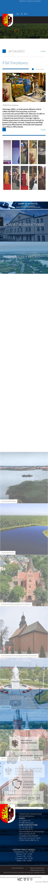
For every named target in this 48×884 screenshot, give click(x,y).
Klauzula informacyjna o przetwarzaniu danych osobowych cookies (24, 872)
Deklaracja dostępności (37, 868)
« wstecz (43, 51)
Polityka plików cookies (37, 870)
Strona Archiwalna (18, 868)
